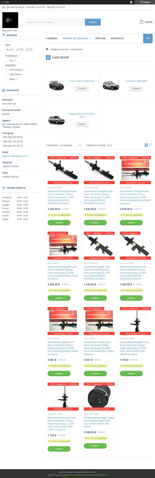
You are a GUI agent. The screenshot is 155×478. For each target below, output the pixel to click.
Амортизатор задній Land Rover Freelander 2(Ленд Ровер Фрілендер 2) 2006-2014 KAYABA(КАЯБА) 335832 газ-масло (63, 348)
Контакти (117, 38)
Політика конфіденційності (96, 475)
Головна (52, 38)
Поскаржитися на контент (71, 475)
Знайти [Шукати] (92, 22)
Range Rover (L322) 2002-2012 (82, 115)
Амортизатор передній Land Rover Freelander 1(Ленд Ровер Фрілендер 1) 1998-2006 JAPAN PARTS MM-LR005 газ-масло (134, 348)
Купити (59, 223)
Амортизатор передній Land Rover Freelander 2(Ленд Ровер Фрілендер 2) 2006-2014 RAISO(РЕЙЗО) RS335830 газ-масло (98, 197)
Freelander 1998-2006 (136, 81)
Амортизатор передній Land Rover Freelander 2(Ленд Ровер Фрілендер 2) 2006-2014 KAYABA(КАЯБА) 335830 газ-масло (135, 197)
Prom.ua (92, 472)
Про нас (100, 38)
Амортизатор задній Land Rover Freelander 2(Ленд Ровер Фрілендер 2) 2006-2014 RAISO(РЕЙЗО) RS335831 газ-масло (97, 273)
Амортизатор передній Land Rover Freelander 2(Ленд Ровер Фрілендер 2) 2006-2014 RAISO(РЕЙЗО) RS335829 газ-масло (62, 197)
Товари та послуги (75, 38)
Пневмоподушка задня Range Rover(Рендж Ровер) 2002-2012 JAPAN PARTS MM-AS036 (99, 422)
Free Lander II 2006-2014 (82, 81)
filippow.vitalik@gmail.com (15, 156)
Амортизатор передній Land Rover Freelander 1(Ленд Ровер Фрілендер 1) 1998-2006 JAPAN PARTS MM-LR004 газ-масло (62, 423)
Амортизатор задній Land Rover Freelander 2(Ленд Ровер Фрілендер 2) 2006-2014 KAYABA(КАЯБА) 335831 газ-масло (99, 348)
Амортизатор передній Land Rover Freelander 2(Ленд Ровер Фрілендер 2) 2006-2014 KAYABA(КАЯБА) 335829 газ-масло (63, 273)
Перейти (82, 88)
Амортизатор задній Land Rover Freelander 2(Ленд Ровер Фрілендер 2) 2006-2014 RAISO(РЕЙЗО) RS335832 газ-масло (133, 273)
